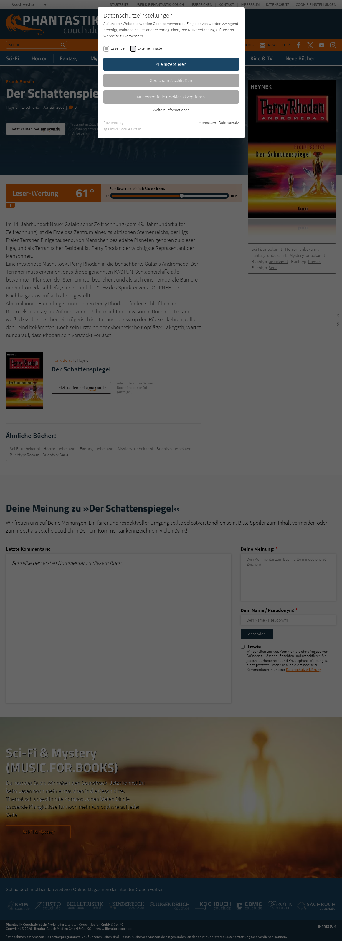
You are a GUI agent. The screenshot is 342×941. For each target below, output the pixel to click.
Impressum (206, 122)
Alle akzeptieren (171, 64)
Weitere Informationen (171, 110)
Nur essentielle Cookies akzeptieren (171, 97)
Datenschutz (229, 122)
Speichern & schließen (171, 80)
